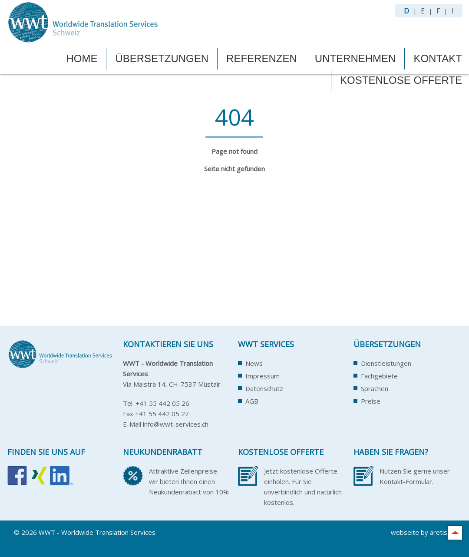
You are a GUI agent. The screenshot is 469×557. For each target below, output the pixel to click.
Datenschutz (264, 388)
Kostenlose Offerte (401, 80)
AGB (251, 401)
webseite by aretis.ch (423, 532)
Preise (370, 401)
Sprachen (374, 388)
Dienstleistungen (386, 363)
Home (81, 58)
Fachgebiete (379, 375)
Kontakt (437, 58)
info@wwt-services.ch (175, 424)
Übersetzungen (161, 58)
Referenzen (261, 58)
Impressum (262, 375)
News (254, 363)
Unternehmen (355, 58)
